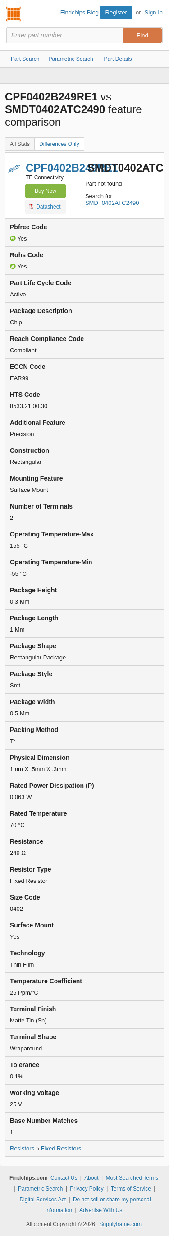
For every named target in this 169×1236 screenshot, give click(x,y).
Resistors (22, 1148)
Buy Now (45, 191)
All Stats (20, 144)
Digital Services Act (42, 1199)
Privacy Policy (87, 1189)
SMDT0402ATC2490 (112, 203)
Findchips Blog (79, 12)
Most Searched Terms (131, 1178)
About (91, 1178)
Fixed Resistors (61, 1148)
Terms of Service (131, 1189)
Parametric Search (40, 1189)
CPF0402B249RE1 (72, 168)
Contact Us (63, 1178)
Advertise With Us (100, 1210)
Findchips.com (14, 14)
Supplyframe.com (121, 1224)
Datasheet (45, 206)
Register (116, 12)
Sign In (154, 12)
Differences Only (59, 144)
